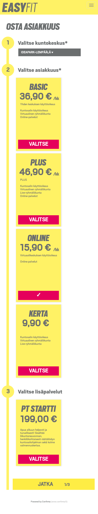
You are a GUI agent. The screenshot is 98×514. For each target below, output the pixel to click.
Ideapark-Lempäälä (37, 52)
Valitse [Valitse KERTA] (38, 371)
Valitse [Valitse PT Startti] (38, 459)
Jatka (54, 484)
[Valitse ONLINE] (38, 295)
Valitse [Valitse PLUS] (38, 220)
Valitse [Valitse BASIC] (38, 144)
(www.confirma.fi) (59, 501)
